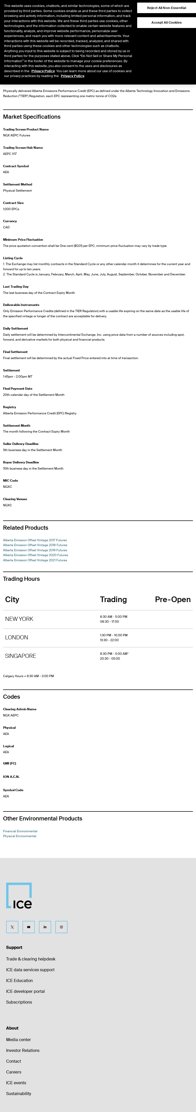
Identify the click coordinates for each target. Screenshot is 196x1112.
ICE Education (19, 980)
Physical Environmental (45, 49)
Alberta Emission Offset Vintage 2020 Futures (35, 555)
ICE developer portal (25, 991)
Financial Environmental (20, 831)
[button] (184, 9)
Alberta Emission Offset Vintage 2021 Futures (35, 560)
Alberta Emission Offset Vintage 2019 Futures (35, 550)
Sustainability (18, 1093)
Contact (13, 1061)
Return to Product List (22, 31)
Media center (18, 1039)
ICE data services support (30, 970)
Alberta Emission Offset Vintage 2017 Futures (35, 540)
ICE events (16, 1083)
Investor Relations (22, 1050)
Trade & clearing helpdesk (30, 959)
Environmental (13, 49)
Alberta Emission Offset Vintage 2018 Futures (35, 545)
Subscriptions (19, 1002)
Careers (13, 1072)
